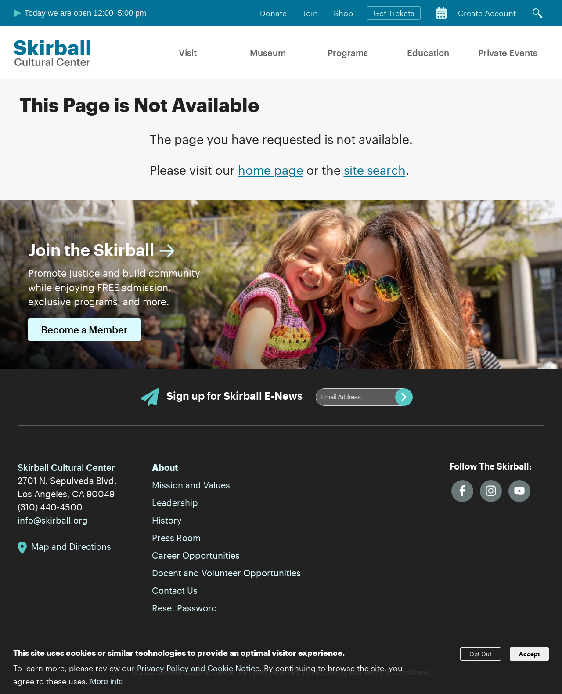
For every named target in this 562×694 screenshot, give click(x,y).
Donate (273, 13)
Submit (404, 397)
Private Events (507, 52)
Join (310, 13)
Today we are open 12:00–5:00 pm (85, 13)
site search (375, 170)
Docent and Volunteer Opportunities (226, 572)
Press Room (176, 537)
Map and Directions (71, 546)
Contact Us (175, 590)
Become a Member (84, 329)
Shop (343, 13)
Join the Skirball (91, 249)
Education (428, 52)
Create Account (487, 13)
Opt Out (480, 658)
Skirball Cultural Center (52, 53)
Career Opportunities (196, 555)
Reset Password (184, 608)
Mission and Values (191, 485)
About (165, 467)
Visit (188, 52)
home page (270, 170)
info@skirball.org (53, 520)
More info (106, 685)
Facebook (462, 491)
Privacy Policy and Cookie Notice (198, 672)
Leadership (175, 502)
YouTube (519, 491)
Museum (268, 52)
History (167, 520)
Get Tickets (393, 13)
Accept (529, 658)
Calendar (441, 13)
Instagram (491, 491)
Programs (348, 52)
